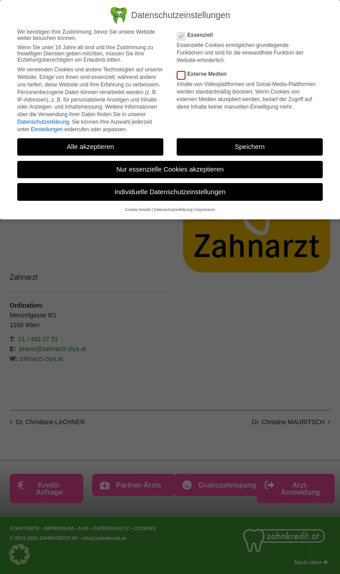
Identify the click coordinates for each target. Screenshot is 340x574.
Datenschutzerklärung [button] (173, 209)
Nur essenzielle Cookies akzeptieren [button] (170, 168)
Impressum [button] (205, 209)
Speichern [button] (250, 146)
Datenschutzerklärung (43, 121)
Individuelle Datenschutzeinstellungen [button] (169, 191)
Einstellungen (47, 129)
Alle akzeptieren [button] (90, 146)
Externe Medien (204, 74)
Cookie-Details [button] (138, 209)
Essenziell (198, 34)
